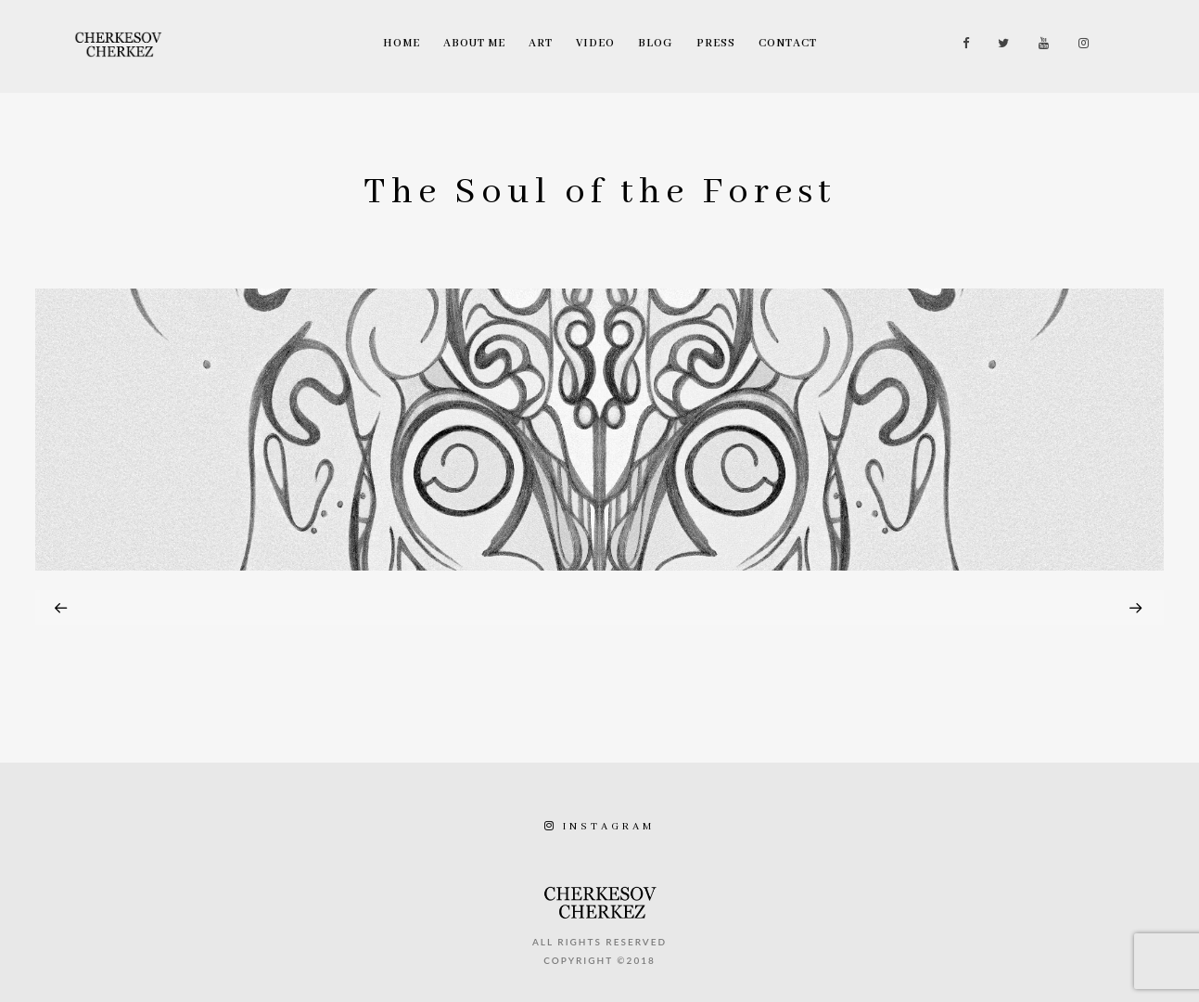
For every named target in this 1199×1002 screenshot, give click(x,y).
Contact (788, 43)
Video (595, 43)
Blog (655, 43)
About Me (474, 43)
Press (715, 43)
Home (401, 43)
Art (541, 43)
